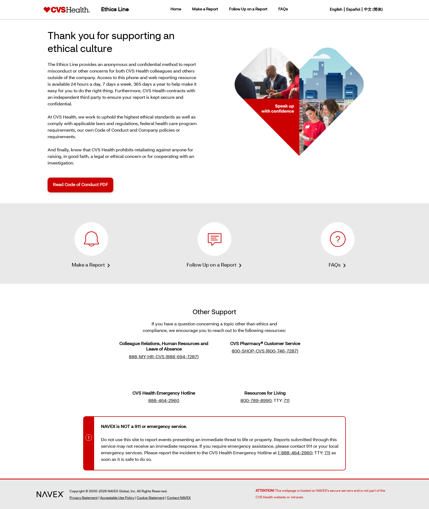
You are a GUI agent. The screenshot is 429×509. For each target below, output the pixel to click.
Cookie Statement (150, 498)
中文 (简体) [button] (373, 10)
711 (327, 453)
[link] (67, 9)
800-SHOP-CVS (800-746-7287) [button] (265, 351)
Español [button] (353, 10)
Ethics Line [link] (115, 10)
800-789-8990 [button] (255, 401)
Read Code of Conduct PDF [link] (80, 185)
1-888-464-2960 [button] (295, 453)
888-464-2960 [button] (163, 401)
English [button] (336, 10)
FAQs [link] (283, 9)
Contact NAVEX (179, 498)
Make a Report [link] (205, 9)
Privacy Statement (83, 498)
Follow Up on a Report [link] (248, 9)
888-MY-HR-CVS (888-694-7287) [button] (164, 357)
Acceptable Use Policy (117, 498)
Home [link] (175, 9)
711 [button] (286, 401)
